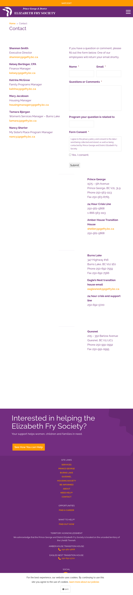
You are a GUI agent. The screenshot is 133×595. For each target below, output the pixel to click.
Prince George (66, 468)
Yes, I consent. (80, 154)
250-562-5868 (68, 549)
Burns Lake (66, 472)
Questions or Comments (85, 81)
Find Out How (66, 524)
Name (74, 66)
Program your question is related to (92, 116)
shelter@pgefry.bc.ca (100, 228)
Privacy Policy (66, 588)
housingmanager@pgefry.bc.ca (29, 104)
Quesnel (66, 476)
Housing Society (66, 481)
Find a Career (66, 510)
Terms (66, 591)
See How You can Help (28, 447)
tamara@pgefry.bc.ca (23, 120)
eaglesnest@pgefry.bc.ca (103, 288)
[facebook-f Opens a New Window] (65, 575)
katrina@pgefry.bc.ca (22, 88)
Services (66, 464)
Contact (66, 497)
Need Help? (66, 493)
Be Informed (67, 484)
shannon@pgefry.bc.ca (23, 57)
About (66, 489)
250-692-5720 (68, 558)
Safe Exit (67, 3)
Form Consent (79, 132)
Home (12, 23)
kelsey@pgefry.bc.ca (22, 73)
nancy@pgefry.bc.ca (22, 136)
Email (101, 66)
